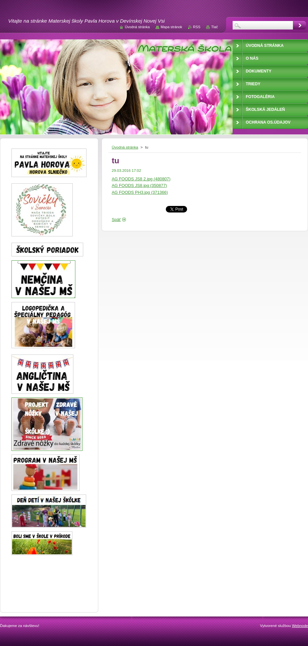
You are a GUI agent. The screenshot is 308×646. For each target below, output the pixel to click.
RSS (196, 27)
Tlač (214, 27)
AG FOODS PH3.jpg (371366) (140, 192)
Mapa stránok (171, 27)
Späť (116, 219)
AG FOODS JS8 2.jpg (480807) (141, 178)
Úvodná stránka (125, 147)
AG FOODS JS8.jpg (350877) (139, 185)
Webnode (300, 626)
